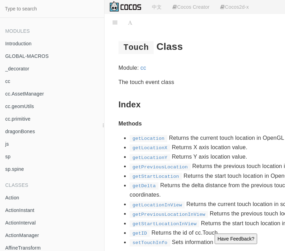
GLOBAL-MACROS (27, 56)
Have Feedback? (235, 239)
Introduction (18, 43)
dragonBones (20, 131)
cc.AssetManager (24, 94)
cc (7, 81)
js (7, 144)
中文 (157, 7)
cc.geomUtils (19, 106)
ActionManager (22, 235)
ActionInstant (19, 210)
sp (7, 156)
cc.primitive (17, 119)
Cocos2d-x (234, 7)
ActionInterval (20, 223)
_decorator (17, 68)
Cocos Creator (190, 7)
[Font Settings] (130, 22)
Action (12, 197)
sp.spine (14, 169)
